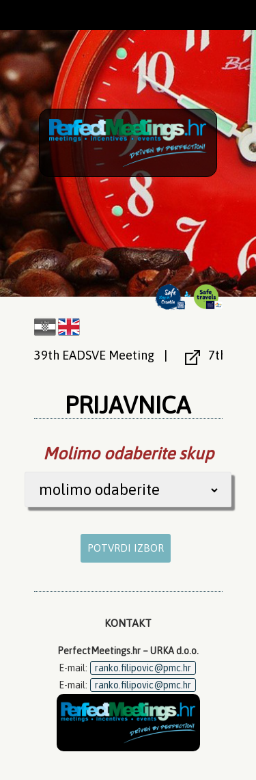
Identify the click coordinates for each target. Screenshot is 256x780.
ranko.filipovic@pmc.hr (143, 667)
